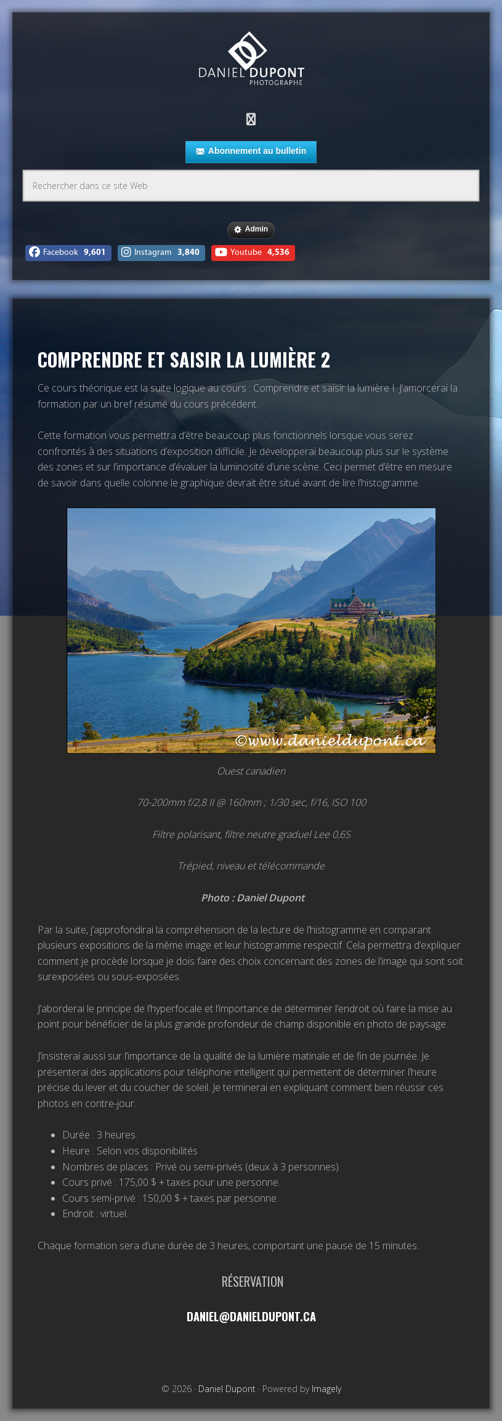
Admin (251, 230)
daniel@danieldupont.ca (251, 1315)
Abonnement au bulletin (251, 151)
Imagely (326, 1389)
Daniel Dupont (251, 60)
